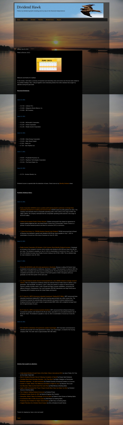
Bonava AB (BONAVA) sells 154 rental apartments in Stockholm (38, 267)
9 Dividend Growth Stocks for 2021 (30, 394)
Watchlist (40, 19)
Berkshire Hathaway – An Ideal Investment (32, 381)
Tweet (18, 418)
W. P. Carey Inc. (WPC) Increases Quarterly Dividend (35, 310)
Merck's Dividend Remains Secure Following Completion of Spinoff (38, 377)
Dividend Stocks (50, 19)
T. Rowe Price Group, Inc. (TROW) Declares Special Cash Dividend (39, 231)
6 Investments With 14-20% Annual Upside (32, 398)
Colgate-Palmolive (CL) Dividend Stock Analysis (33, 403)
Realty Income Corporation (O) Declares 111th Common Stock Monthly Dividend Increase (45, 247)
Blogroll (59, 19)
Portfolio (25, 19)
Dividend (33, 19)
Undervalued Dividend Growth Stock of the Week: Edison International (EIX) (41, 373)
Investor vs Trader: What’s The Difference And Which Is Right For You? (40, 383)
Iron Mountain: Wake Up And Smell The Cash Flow (34, 386)
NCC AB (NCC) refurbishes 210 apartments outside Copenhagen (38, 328)
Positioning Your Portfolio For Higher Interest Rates (34, 400)
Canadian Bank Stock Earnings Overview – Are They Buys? (36, 379)
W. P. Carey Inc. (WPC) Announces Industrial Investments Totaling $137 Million (42, 296)
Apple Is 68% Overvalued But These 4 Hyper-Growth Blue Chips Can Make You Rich (43, 388)
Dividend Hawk (29, 7)
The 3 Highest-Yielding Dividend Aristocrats (32, 392)
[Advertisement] (61, 35)
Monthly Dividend (64, 183)
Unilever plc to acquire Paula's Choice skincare (33, 221)
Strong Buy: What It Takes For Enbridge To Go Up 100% (35, 396)
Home (18, 19)
